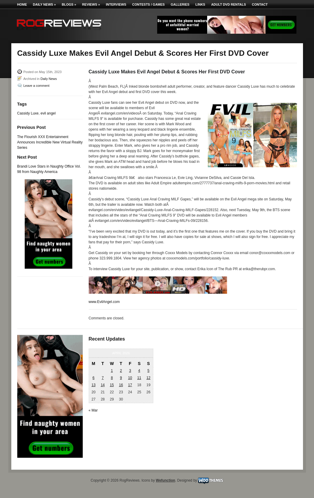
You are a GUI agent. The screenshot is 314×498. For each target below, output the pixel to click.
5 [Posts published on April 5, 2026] (148, 371)
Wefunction (165, 480)
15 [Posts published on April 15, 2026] (112, 385)
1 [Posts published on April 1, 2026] (112, 371)
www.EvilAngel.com (104, 302)
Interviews (116, 4)
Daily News (44, 4)
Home (22, 4)
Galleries (180, 4)
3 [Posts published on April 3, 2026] (130, 371)
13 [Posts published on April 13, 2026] (93, 385)
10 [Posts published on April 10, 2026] (130, 378)
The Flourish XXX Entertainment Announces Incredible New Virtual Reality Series (50, 142)
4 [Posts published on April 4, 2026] (139, 371)
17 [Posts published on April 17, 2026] (130, 385)
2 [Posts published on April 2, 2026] (121, 371)
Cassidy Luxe (28, 113)
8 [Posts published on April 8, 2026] (112, 378)
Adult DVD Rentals (228, 4)
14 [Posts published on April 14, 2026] (102, 385)
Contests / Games (148, 4)
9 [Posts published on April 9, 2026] (121, 378)
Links (200, 4)
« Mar (93, 410)
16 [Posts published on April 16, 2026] (121, 385)
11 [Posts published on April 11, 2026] (139, 378)
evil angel (48, 113)
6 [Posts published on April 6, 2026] (94, 378)
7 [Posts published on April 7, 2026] (103, 378)
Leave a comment (36, 85)
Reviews (91, 4)
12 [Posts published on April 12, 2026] (148, 378)
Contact (260, 4)
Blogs (69, 4)
